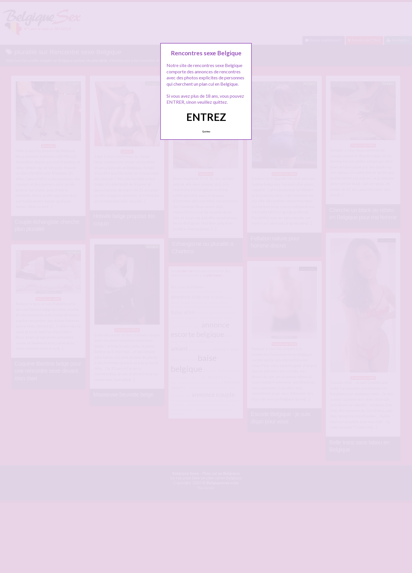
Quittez (206, 131)
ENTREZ (206, 117)
